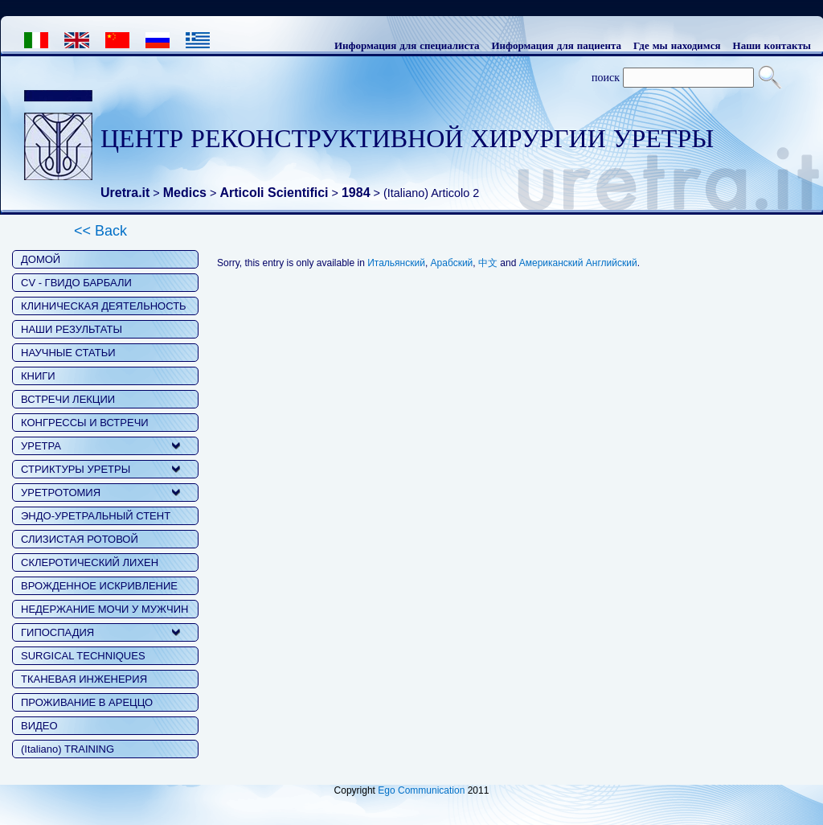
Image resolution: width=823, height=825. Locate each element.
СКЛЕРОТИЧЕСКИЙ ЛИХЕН (89, 562)
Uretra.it (124, 192)
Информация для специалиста (407, 45)
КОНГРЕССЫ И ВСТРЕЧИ (85, 423)
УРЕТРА (41, 446)
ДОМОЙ (40, 259)
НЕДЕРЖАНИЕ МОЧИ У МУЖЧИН (104, 609)
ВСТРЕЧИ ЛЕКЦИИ (68, 399)
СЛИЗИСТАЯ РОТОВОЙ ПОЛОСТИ (79, 540)
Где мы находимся (677, 45)
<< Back (100, 231)
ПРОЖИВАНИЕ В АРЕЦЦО (87, 702)
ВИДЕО (39, 726)
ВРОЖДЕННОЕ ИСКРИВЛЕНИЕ (99, 586)
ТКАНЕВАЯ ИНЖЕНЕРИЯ (84, 679)
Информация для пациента (556, 45)
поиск (606, 77)
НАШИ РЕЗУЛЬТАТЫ (71, 329)
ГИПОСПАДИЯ (57, 632)
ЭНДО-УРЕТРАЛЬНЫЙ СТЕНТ (95, 516)
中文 (487, 263)
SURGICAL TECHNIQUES (83, 656)
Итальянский (396, 263)
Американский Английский (578, 263)
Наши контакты (772, 45)
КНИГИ (38, 376)
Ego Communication (421, 790)
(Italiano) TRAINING (67, 749)
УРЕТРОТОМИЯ (60, 492)
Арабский (452, 263)
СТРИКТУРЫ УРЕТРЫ (75, 469)
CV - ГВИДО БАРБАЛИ (76, 283)
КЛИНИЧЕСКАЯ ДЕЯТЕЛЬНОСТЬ (103, 306)
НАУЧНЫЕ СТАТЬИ (68, 353)
